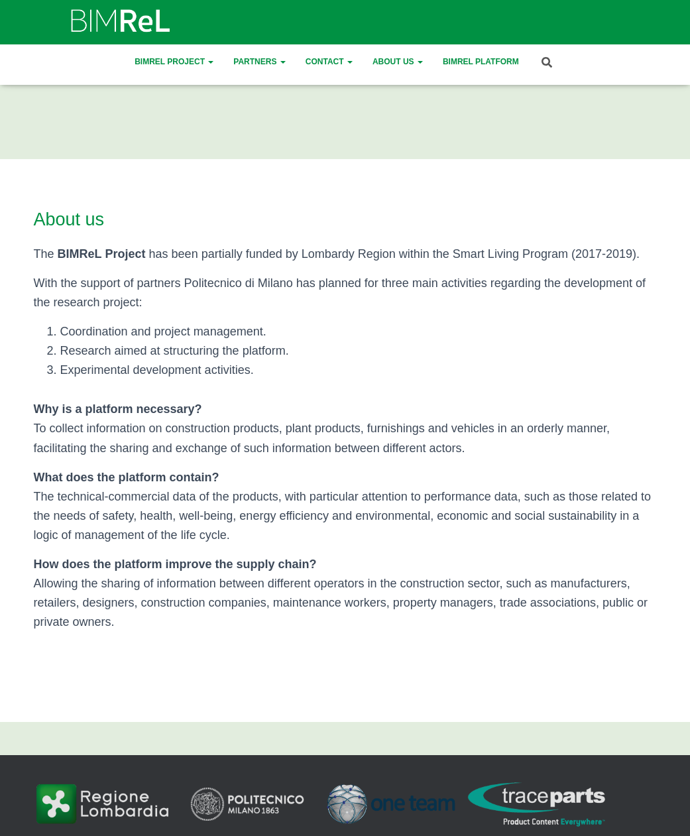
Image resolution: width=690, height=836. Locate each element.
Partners (259, 61)
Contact (329, 61)
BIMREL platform (481, 61)
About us (398, 61)
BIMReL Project (174, 61)
